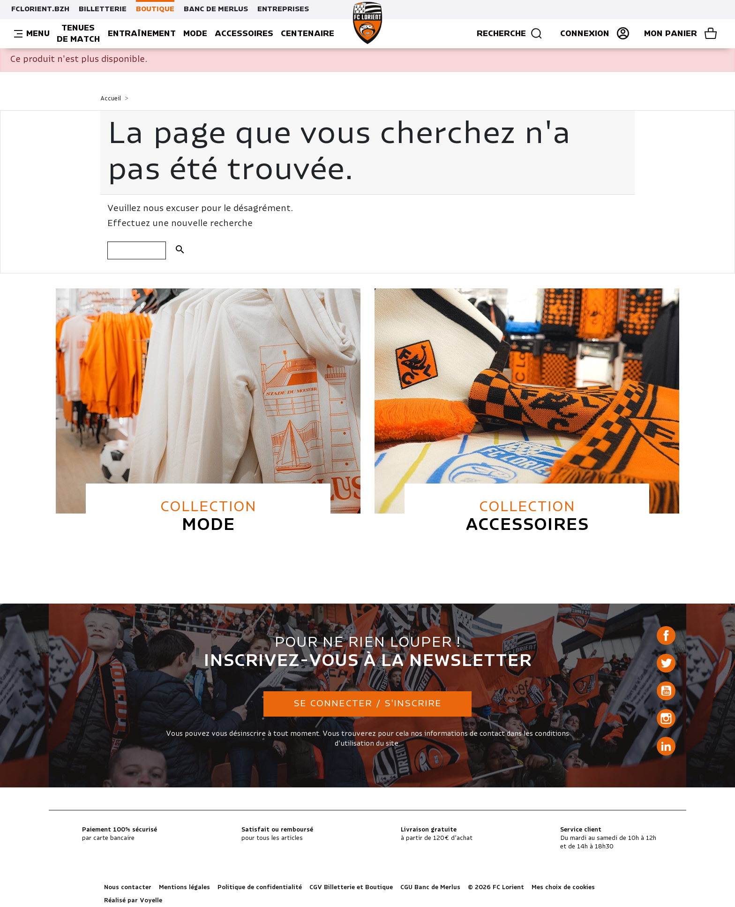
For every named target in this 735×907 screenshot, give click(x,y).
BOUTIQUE (155, 9)
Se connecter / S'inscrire (367, 703)
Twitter (666, 663)
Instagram (666, 718)
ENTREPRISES (283, 9)
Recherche (510, 34)
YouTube (666, 690)
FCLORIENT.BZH (40, 9)
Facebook (666, 635)
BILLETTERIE (103, 9)
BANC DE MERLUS (216, 9)
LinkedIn (666, 746)
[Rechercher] (136, 250)
